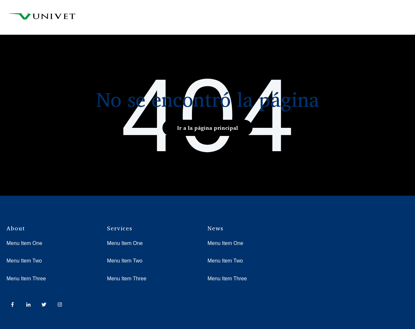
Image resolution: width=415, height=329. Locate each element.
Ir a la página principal (207, 128)
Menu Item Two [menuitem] (24, 260)
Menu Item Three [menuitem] (26, 278)
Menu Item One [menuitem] (24, 243)
